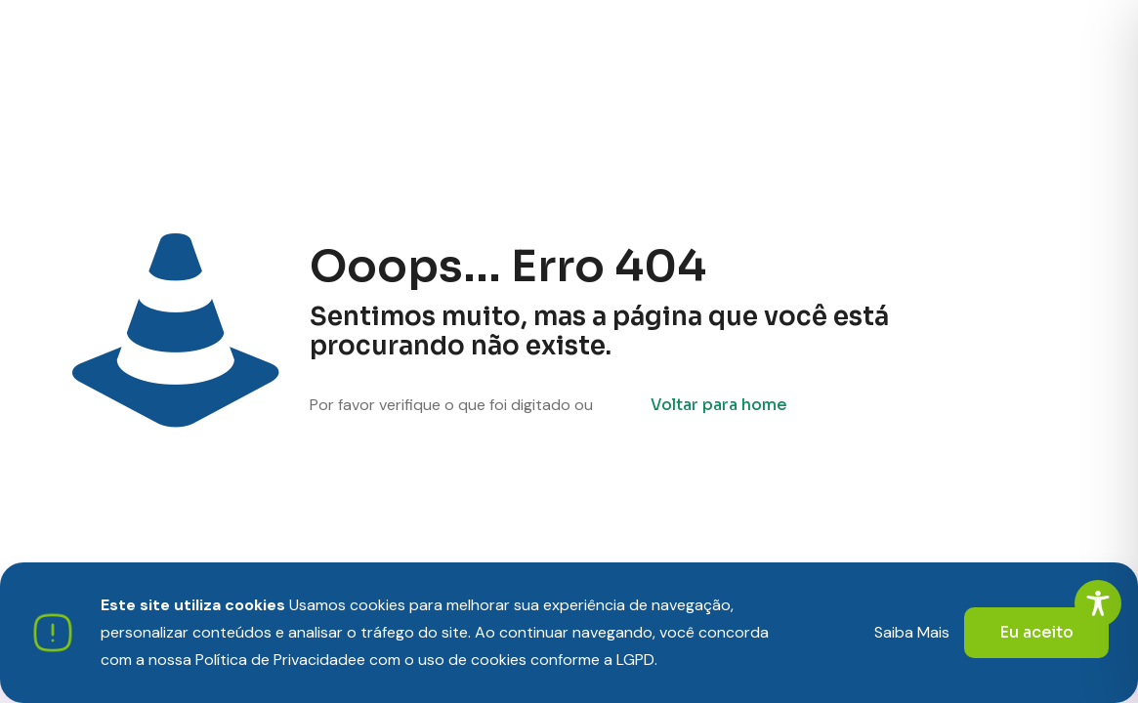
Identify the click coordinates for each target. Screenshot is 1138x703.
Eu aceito (1036, 632)
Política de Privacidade (276, 659)
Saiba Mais (911, 632)
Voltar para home (719, 404)
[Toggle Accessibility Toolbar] (1098, 603)
